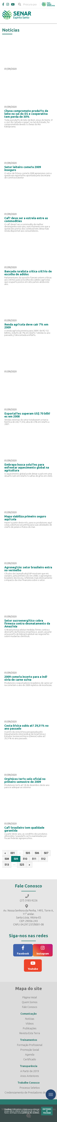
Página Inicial (29, 997)
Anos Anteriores (29, 1075)
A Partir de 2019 (29, 1071)
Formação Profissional (29, 1044)
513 (6, 864)
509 (16, 858)
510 (25, 858)
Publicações (29, 1028)
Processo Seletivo (30, 1087)
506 (37, 853)
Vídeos (30, 1023)
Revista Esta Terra (29, 1033)
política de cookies (30, 1113)
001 (12, 853)
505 (28, 853)
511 (34, 858)
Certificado (29, 1059)
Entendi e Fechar (47, 1111)
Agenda (29, 1054)
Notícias (29, 1018)
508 (6, 858)
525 (22, 864)
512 (43, 858)
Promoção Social (29, 1049)
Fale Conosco (29, 1006)
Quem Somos (29, 1002)
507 (46, 853)
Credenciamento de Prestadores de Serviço (30, 1092)
